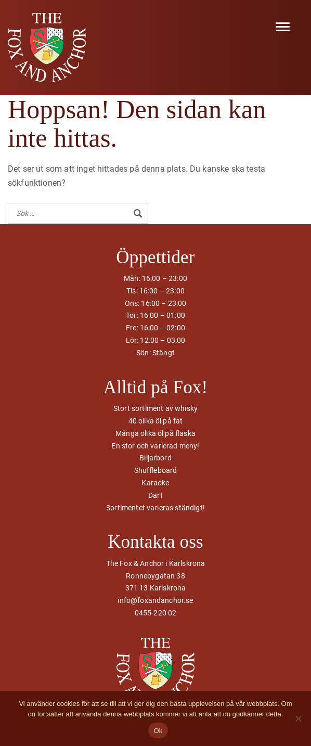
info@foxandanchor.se (155, 600)
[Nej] (298, 718)
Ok (157, 731)
